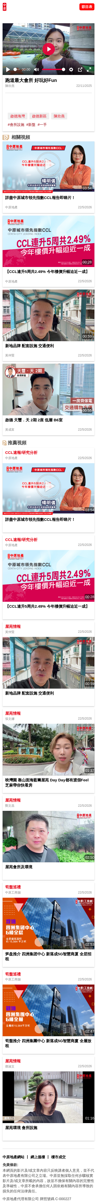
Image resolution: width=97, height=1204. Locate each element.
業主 (70, 17)
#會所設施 (16, 125)
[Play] (8, 69)
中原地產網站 (13, 1157)
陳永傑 (26, 17)
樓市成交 (58, 1157)
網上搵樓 (38, 1157)
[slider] (16, 69)
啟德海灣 (17, 116)
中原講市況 (56, 17)
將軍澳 (39, 17)
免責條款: (10, 1165)
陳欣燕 (59, 116)
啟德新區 (39, 116)
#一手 (42, 125)
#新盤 (31, 125)
